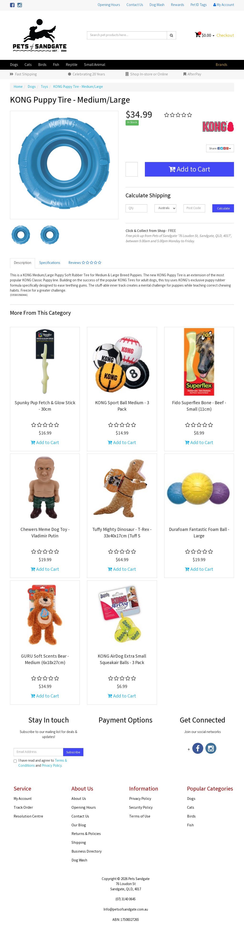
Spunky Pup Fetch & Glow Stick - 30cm (45, 406)
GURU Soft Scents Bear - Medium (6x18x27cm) (45, 659)
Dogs (14, 65)
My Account (23, 799)
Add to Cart (189, 170)
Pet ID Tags (199, 5)
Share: (220, 149)
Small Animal (94, 65)
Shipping (78, 843)
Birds (42, 65)
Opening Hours (109, 5)
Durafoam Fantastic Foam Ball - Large (199, 533)
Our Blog (78, 825)
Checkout (225, 36)
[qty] (136, 208)
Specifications (49, 263)
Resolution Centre (28, 816)
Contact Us (135, 5)
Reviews (84, 263)
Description (22, 263)
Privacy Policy (51, 766)
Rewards (177, 5)
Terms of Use (139, 816)
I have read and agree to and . (40, 764)
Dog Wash (157, 5)
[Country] (165, 208)
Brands (221, 65)
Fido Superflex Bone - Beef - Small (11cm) (199, 406)
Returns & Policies (86, 834)
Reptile (71, 65)
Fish (56, 65)
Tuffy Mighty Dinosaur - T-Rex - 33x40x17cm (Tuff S (122, 533)
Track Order (23, 808)
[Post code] (194, 208)
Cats (28, 65)
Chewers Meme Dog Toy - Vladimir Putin (45, 533)
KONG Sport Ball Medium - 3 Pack (122, 406)
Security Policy (140, 808)
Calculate (223, 208)
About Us (78, 799)
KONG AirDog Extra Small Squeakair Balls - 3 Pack (122, 659)
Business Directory (86, 851)
